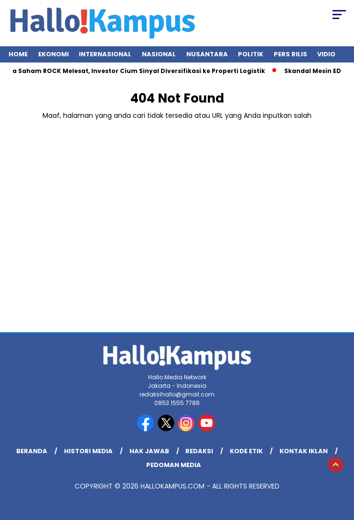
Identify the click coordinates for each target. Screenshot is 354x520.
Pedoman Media (173, 464)
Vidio (326, 54)
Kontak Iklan (303, 451)
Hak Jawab (149, 451)
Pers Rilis (290, 54)
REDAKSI (199, 451)
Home (18, 54)
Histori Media (88, 451)
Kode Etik (246, 451)
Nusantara (207, 54)
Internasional (105, 54)
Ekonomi (53, 54)
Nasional (159, 54)
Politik (250, 54)
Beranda (31, 451)
